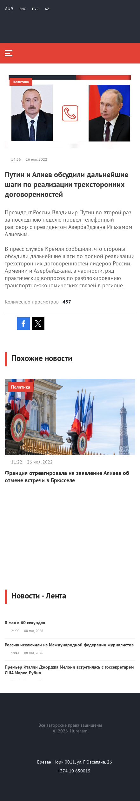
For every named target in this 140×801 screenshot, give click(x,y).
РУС (35, 8)
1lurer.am (78, 731)
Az (47, 8)
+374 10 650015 (74, 771)
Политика (21, 81)
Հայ (9, 8)
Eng (22, 8)
